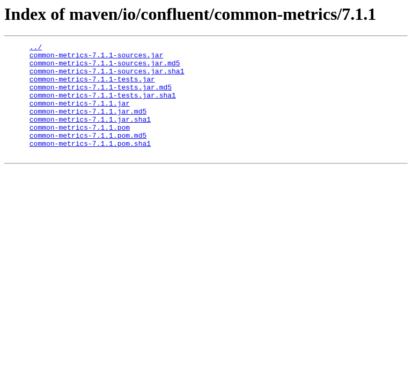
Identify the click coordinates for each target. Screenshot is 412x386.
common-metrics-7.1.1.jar (80, 116)
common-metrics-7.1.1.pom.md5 (88, 154)
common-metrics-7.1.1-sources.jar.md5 (105, 67)
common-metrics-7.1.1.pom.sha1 (90, 164)
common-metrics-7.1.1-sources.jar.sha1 (107, 77)
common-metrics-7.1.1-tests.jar (92, 87)
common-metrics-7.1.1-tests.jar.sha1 (103, 106)
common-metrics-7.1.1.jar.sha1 (90, 135)
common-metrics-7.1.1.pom (80, 145)
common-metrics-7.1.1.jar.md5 (88, 125)
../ (36, 48)
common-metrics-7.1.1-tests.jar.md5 (101, 96)
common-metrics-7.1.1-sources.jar (97, 58)
